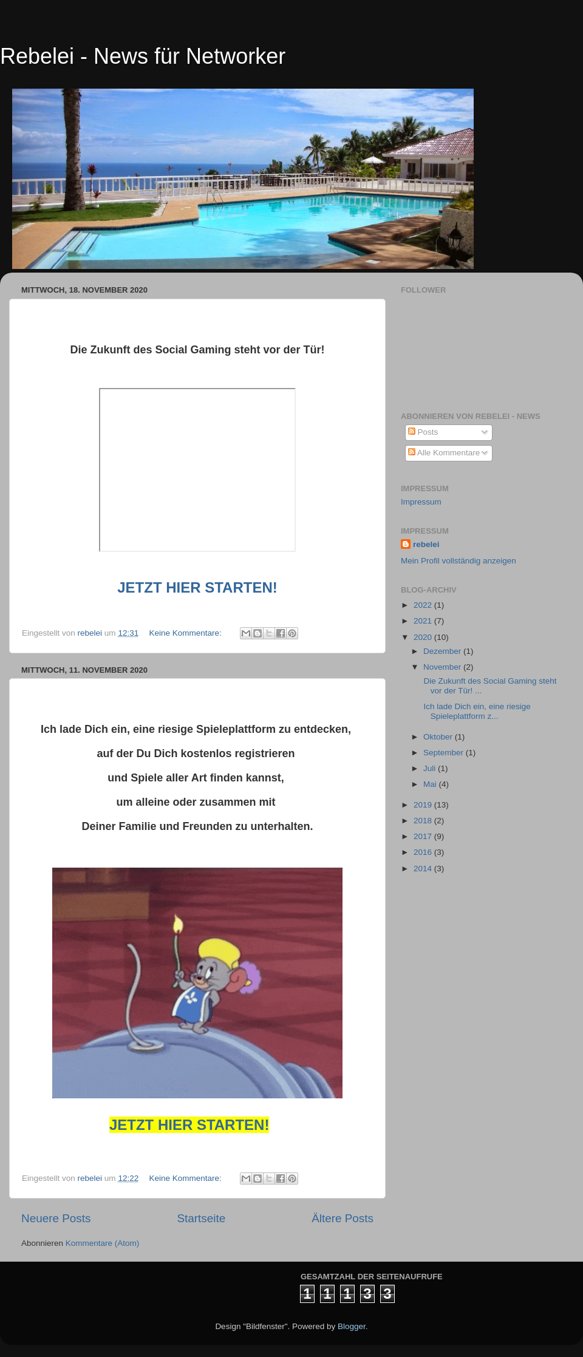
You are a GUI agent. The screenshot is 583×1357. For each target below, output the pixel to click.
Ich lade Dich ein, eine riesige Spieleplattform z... (476, 711)
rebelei (426, 544)
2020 (424, 637)
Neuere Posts (55, 1218)
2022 (424, 605)
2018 (424, 820)
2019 (424, 804)
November (443, 667)
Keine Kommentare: (186, 633)
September (444, 752)
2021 (424, 620)
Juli (430, 768)
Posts (423, 432)
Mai (431, 784)
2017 (424, 836)
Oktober (439, 736)
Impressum (421, 501)
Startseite (201, 1218)
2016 (424, 852)
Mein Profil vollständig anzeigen (458, 560)
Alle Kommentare (444, 452)
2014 (424, 868)
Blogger (352, 1326)
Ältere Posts (342, 1218)
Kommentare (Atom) (103, 1243)
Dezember (443, 651)
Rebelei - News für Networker (142, 56)
